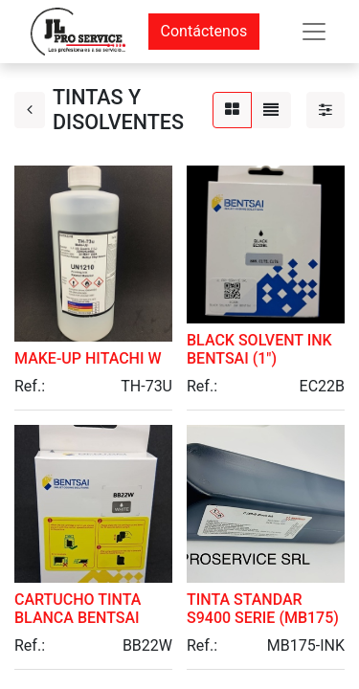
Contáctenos (204, 31)
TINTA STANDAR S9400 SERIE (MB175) (263, 608)
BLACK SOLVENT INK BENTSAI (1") (259, 349)
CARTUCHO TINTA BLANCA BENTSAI (77, 608)
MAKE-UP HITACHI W (88, 358)
